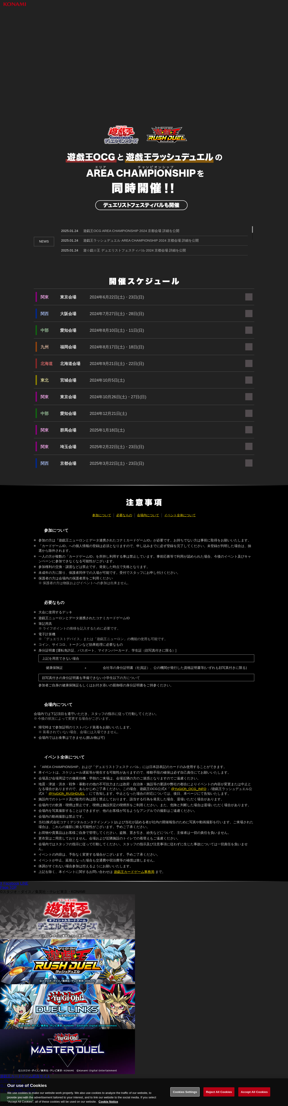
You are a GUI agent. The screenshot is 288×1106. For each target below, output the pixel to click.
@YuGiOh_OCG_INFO (188, 789)
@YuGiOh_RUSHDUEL (67, 793)
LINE (24, 883)
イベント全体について (180, 515)
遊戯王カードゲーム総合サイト (25, 1076)
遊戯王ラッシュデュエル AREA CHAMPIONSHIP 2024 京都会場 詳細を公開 (140, 240)
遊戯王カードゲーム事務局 (134, 872)
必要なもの (124, 515)
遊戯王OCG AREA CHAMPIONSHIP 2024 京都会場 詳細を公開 (131, 231)
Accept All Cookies (254, 1096)
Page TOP (8, 887)
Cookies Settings (185, 1096)
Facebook (11, 883)
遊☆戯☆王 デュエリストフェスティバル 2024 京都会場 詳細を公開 (134, 250)
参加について (101, 515)
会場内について (148, 515)
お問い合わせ (11, 1081)
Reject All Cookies (219, 1096)
